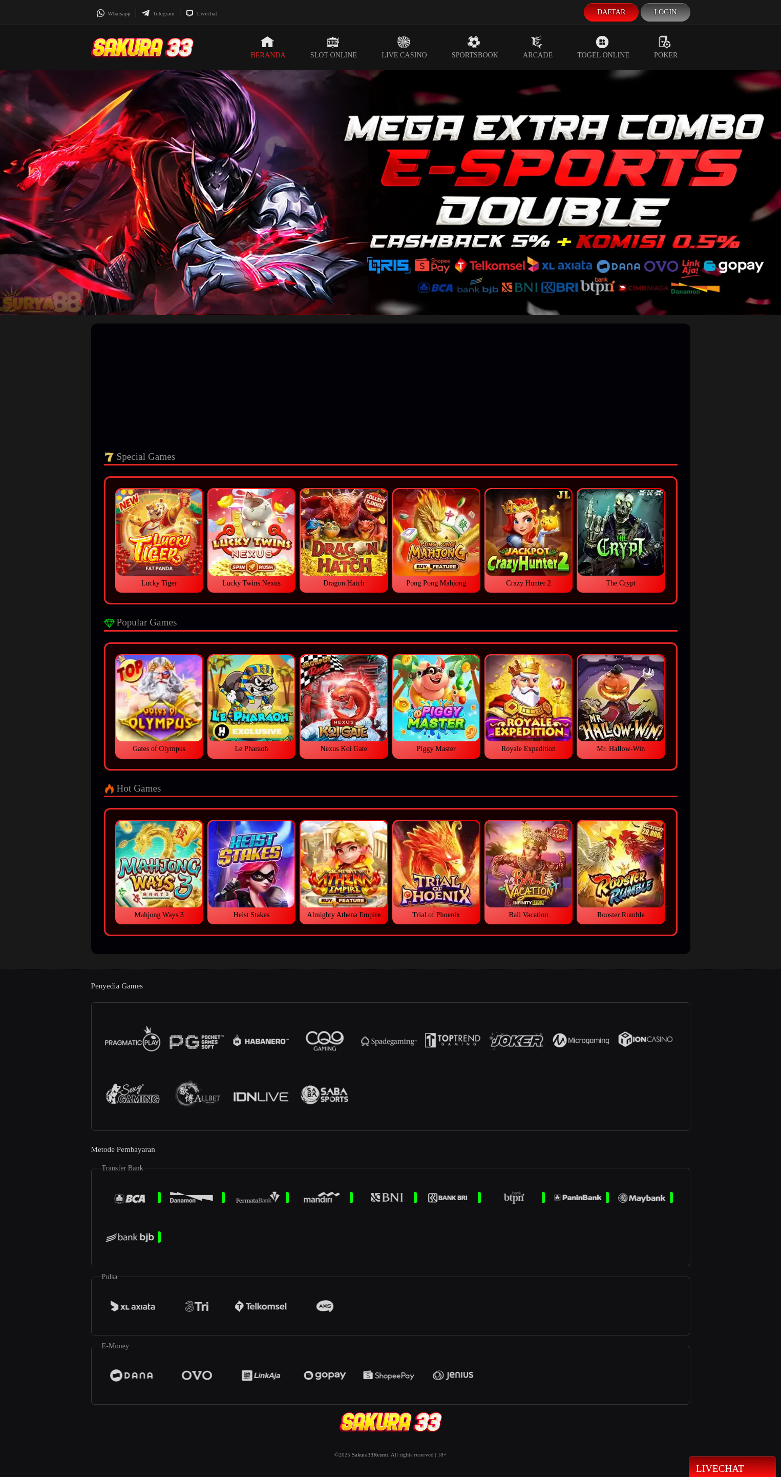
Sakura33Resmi (370, 1454)
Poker (666, 47)
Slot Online (333, 47)
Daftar (611, 12)
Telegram (158, 13)
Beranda (267, 47)
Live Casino (404, 47)
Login (665, 12)
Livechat (201, 13)
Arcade (538, 47)
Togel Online (603, 47)
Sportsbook (475, 47)
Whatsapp (113, 13)
